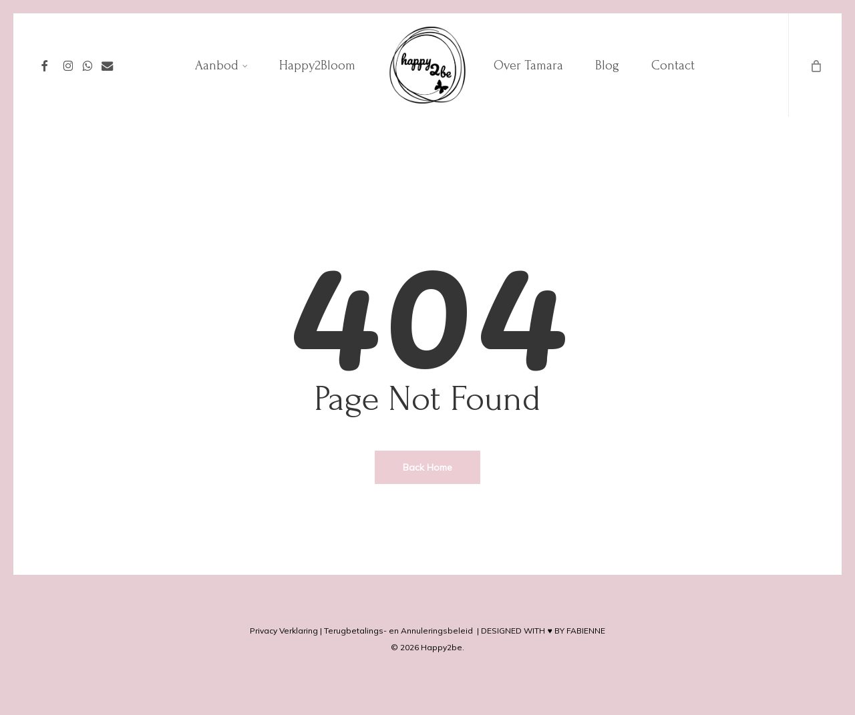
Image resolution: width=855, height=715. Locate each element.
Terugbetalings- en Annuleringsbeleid (398, 631)
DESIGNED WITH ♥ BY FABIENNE (543, 631)
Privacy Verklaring (284, 631)
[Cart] (815, 65)
